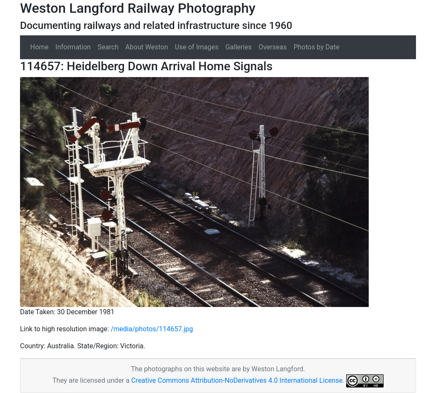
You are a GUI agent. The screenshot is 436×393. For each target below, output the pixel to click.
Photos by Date (316, 47)
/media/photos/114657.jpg (152, 329)
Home (39, 47)
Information (73, 47)
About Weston (146, 47)
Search (108, 47)
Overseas (272, 47)
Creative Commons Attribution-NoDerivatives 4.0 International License (237, 380)
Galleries (238, 47)
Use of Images (197, 47)
